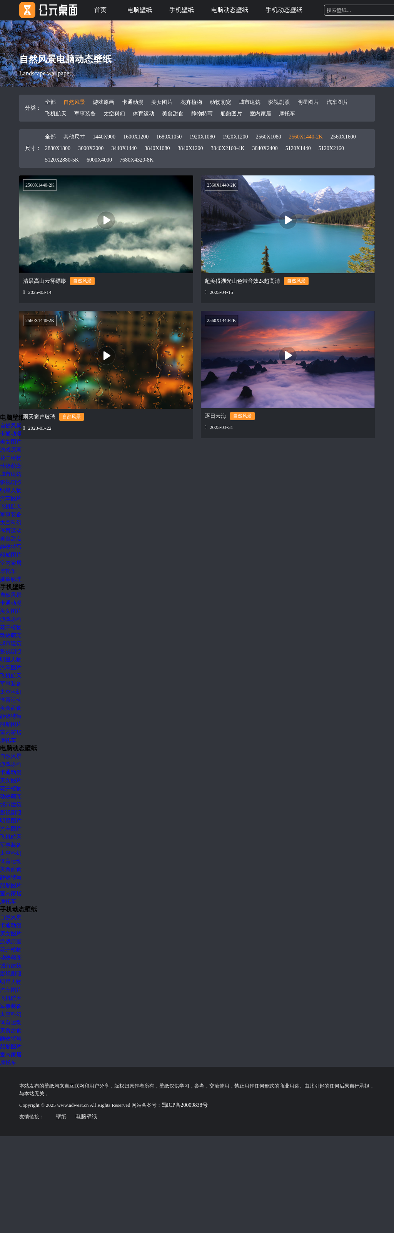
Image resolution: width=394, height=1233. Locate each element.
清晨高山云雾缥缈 (44, 281)
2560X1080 (268, 137)
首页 (100, 10)
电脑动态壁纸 (229, 10)
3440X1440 (124, 148)
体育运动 (143, 114)
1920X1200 (235, 137)
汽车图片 (337, 102)
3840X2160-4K (228, 148)
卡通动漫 (133, 102)
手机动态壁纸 (283, 10)
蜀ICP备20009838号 (185, 1105)
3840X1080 (157, 148)
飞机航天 (56, 114)
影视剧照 (279, 102)
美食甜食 (173, 114)
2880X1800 (57, 148)
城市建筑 (249, 102)
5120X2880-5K (62, 160)
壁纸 (61, 1117)
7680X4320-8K (137, 160)
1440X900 (104, 137)
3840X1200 (190, 148)
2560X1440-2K (306, 137)
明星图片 (308, 102)
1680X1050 (169, 137)
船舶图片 (231, 114)
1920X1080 (202, 137)
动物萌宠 (220, 102)
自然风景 (74, 102)
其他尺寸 (74, 137)
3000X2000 (91, 148)
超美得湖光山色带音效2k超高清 (242, 281)
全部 (50, 102)
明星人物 (11, 490)
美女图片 (162, 102)
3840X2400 (265, 148)
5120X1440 (298, 148)
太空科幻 (114, 114)
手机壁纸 (181, 10)
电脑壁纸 (139, 10)
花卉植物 (191, 102)
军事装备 (85, 114)
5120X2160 (331, 148)
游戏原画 (103, 102)
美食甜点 (11, 539)
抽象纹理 (11, 579)
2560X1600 (343, 137)
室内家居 (260, 114)
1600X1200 (136, 137)
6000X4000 (99, 160)
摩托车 (287, 114)
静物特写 (202, 114)
